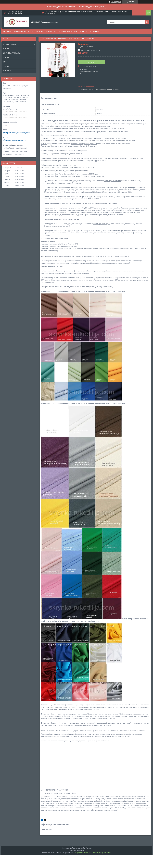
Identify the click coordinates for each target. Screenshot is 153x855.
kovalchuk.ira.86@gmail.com (15, 140)
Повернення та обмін (89, 31)
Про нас (39, 31)
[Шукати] (147, 22)
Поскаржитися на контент (82, 852)
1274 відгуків (116, 2)
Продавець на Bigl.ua (76, 850)
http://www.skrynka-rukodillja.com (17, 133)
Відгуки (6, 49)
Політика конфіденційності (102, 852)
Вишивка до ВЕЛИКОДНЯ (91, 7)
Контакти (51, 31)
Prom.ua (89, 848)
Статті (5, 62)
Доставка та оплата (68, 31)
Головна (7, 31)
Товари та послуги (22, 31)
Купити (91, 62)
